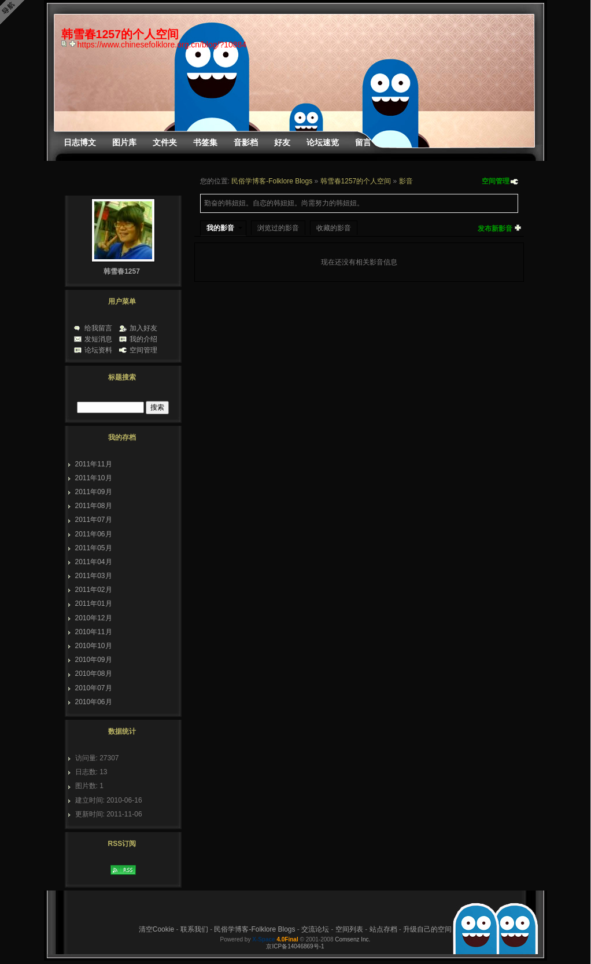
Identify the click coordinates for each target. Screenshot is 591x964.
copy (65, 43)
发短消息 (98, 339)
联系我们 (194, 929)
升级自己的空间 (427, 929)
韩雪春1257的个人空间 (355, 181)
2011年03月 (93, 576)
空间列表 (349, 929)
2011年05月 (93, 548)
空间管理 (495, 181)
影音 (406, 181)
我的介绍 (143, 339)
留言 (363, 142)
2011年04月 (93, 562)
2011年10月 (93, 478)
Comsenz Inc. (352, 939)
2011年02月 (93, 590)
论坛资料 (98, 350)
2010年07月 (93, 688)
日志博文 (80, 142)
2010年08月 (93, 673)
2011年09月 (93, 492)
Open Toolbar (14, 12)
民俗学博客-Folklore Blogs (271, 181)
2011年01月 (93, 603)
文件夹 (165, 142)
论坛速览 (322, 142)
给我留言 (98, 328)
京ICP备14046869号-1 (295, 946)
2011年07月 (93, 520)
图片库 (124, 142)
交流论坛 (315, 929)
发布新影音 (495, 229)
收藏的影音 (333, 228)
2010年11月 (93, 632)
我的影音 (220, 228)
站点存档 (383, 929)
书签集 (205, 142)
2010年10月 (93, 646)
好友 (282, 142)
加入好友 (143, 328)
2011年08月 (93, 506)
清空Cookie (156, 929)
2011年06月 (93, 534)
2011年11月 (93, 464)
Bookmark (73, 43)
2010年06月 (93, 702)
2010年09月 (93, 660)
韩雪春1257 (122, 271)
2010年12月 (93, 618)
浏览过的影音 (278, 228)
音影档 (246, 142)
